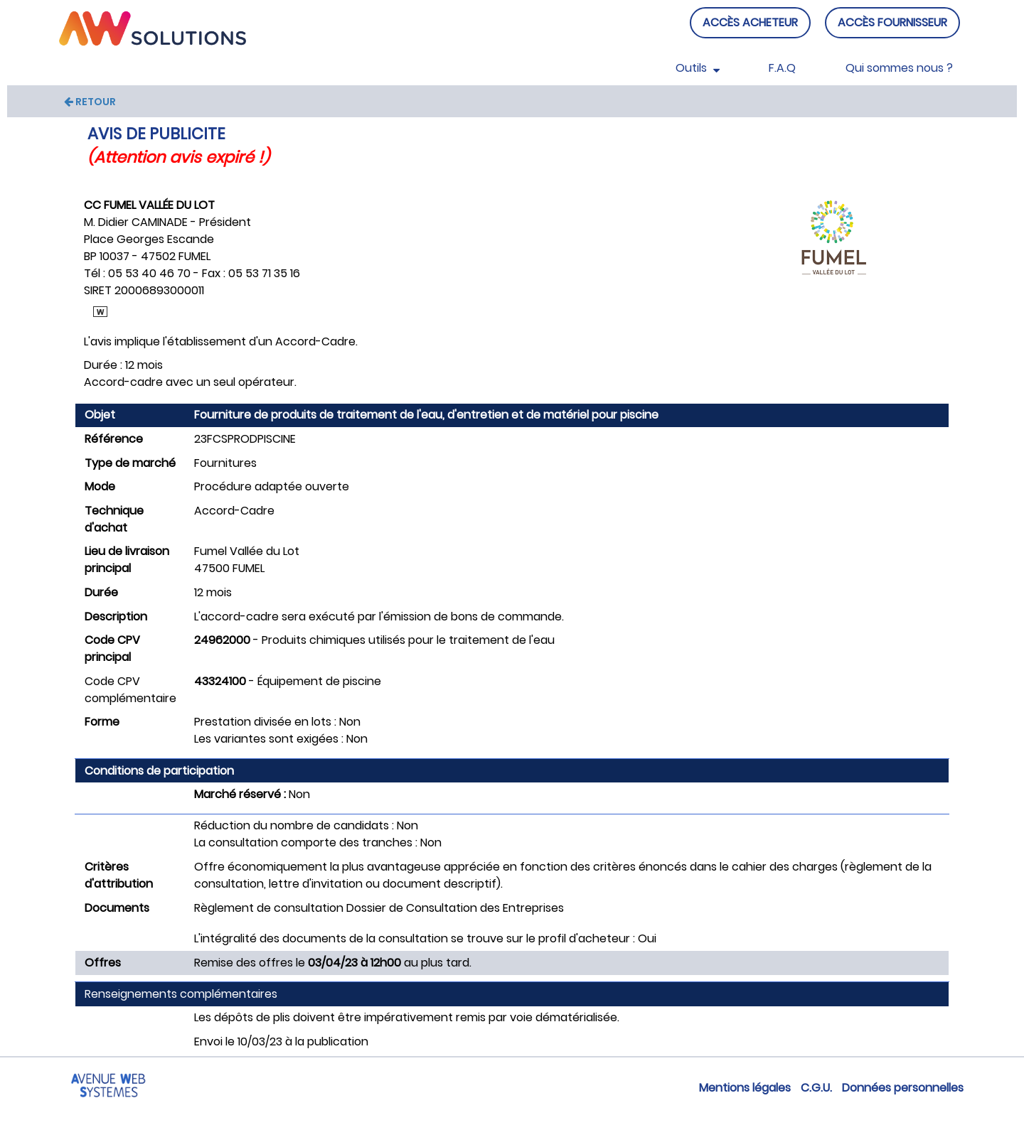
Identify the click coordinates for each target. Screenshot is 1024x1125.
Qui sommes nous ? (899, 68)
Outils (698, 68)
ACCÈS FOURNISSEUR (892, 22)
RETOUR (90, 102)
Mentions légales (745, 1088)
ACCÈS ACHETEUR (750, 22)
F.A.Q (782, 68)
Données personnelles (903, 1088)
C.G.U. (816, 1088)
